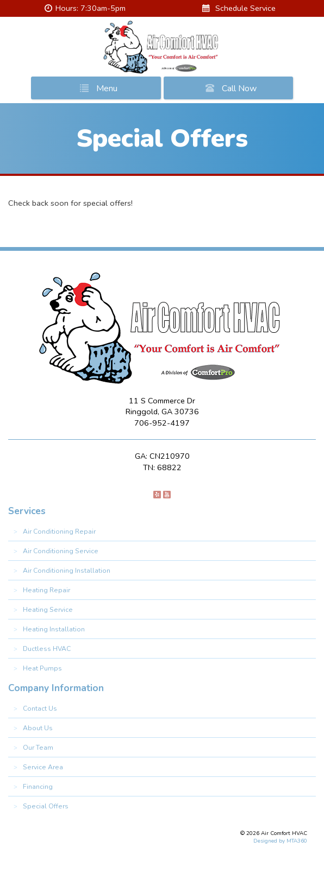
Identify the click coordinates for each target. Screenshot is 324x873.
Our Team (38, 747)
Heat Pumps (42, 668)
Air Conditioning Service (60, 551)
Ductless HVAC (47, 648)
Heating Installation (54, 629)
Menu (96, 88)
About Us (38, 728)
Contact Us (40, 708)
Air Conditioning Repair (59, 531)
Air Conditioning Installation (66, 570)
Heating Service (48, 609)
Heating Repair (46, 590)
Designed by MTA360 (280, 841)
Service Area (43, 767)
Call (229, 88)
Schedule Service (239, 8)
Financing (38, 786)
